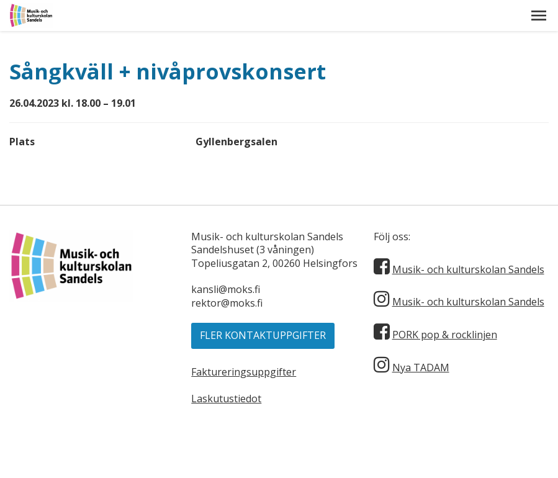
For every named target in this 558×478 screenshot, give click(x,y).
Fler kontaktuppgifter (263, 335)
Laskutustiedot (226, 398)
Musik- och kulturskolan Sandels (468, 269)
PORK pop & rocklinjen (444, 334)
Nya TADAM (420, 367)
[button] (539, 15)
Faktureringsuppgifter (243, 372)
